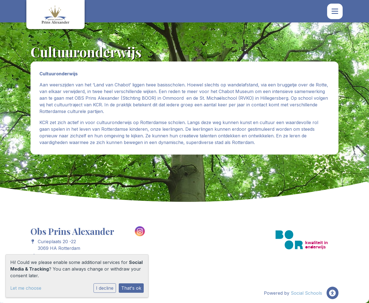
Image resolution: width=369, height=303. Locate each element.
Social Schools (306, 293)
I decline (104, 288)
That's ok (131, 288)
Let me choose (25, 288)
